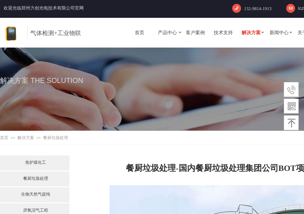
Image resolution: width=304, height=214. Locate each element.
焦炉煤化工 (35, 162)
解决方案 (251, 32)
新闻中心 (279, 32)
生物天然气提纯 (35, 194)
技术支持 (223, 32)
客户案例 (195, 32)
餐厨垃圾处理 (55, 138)
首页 (139, 32)
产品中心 (167, 32)
